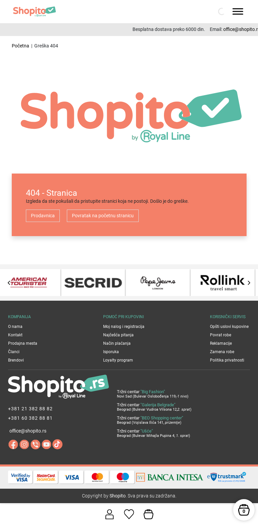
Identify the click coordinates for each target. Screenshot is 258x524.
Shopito (118, 495)
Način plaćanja (117, 343)
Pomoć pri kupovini (123, 316)
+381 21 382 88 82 (30, 408)
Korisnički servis (228, 316)
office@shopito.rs (27, 431)
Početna (20, 45)
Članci (13, 351)
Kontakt (15, 335)
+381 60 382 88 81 (30, 418)
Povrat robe (220, 335)
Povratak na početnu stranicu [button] (103, 215)
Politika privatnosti (227, 360)
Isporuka (111, 351)
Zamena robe (222, 351)
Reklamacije (221, 343)
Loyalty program (118, 360)
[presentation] (9, 283)
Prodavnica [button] (43, 215)
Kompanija (19, 316)
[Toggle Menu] (237, 11)
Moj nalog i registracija (123, 326)
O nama (15, 326)
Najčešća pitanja (118, 335)
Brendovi (16, 360)
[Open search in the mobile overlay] (221, 11)
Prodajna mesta (22, 343)
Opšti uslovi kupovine (229, 326)
